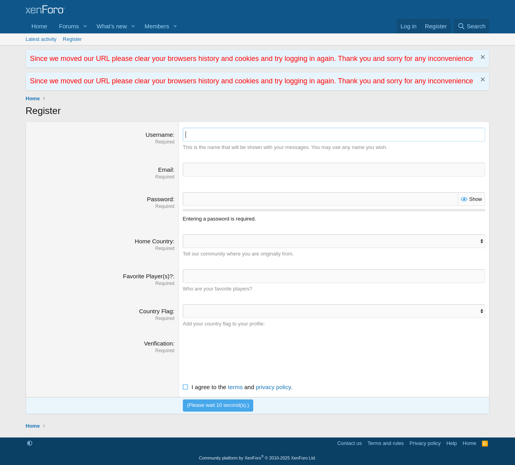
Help (452, 443)
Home (39, 26)
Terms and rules (386, 443)
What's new (112, 26)
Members (157, 26)
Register (72, 39)
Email (165, 169)
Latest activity (41, 39)
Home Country (154, 241)
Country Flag (156, 311)
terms (235, 387)
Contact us (349, 443)
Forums (69, 26)
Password (160, 199)
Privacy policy (425, 443)
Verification (158, 343)
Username (159, 134)
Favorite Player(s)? (148, 276)
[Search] (471, 26)
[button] (85, 26)
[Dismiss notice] (481, 58)
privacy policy (273, 387)
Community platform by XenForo (257, 458)
